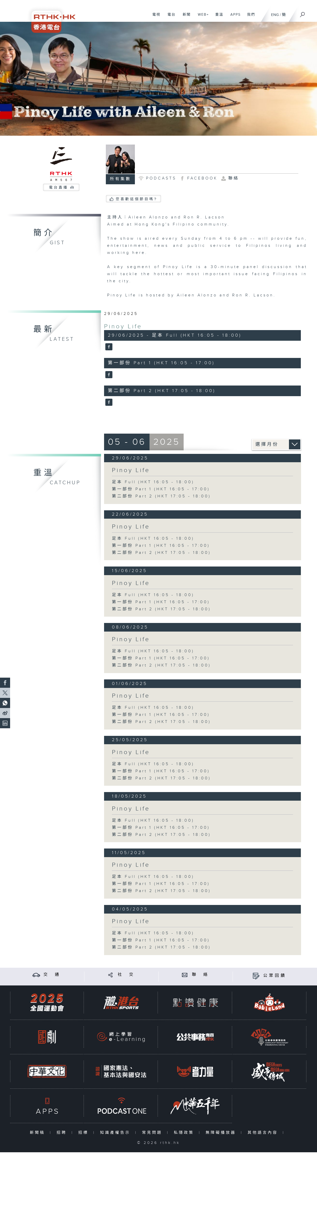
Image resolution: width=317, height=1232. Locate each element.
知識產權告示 (116, 1132)
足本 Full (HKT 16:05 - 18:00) (153, 482)
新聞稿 (38, 1132)
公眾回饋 (274, 975)
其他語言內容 (264, 1132)
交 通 (52, 974)
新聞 (185, 17)
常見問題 (153, 1132)
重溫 (217, 17)
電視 (154, 17)
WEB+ (201, 17)
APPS (234, 17)
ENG (275, 15)
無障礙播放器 (222, 1132)
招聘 (63, 1132)
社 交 (126, 974)
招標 (84, 1132)
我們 (249, 17)
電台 (170, 17)
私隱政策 (185, 1132)
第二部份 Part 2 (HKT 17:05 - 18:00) (161, 496)
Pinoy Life (123, 326)
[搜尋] (302, 13)
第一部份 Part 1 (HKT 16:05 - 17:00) (161, 489)
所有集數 (120, 179)
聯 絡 (200, 974)
